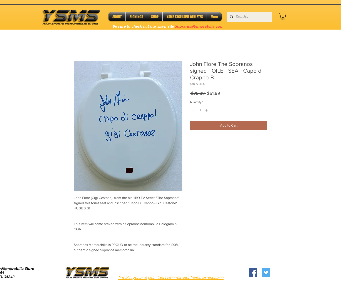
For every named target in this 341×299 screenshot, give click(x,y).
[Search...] (249, 17)
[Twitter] (266, 272)
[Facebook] (253, 272)
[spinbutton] (200, 110)
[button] (283, 16)
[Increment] (206, 110)
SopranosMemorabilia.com (199, 26)
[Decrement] (193, 110)
